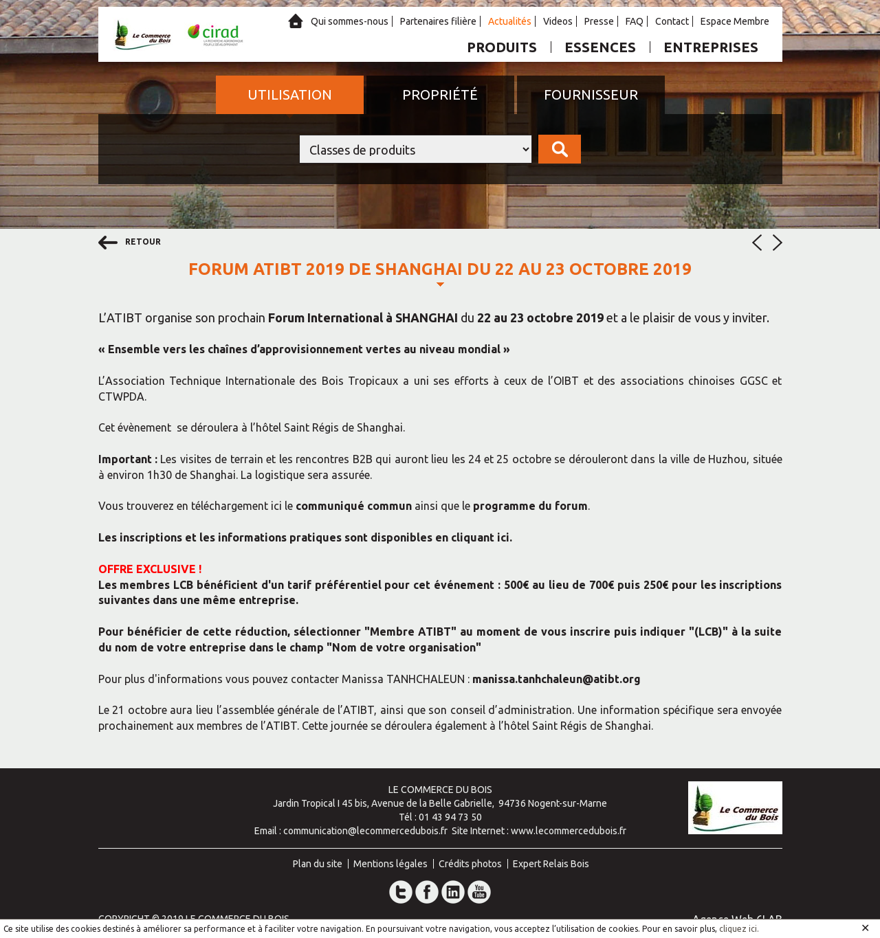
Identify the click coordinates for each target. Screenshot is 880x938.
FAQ (635, 21)
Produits (502, 47)
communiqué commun (354, 506)
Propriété (440, 94)
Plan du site (317, 864)
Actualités (509, 21)
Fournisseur (591, 94)
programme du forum (530, 506)
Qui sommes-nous (349, 21)
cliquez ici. (739, 928)
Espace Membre (735, 21)
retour (129, 242)
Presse (599, 21)
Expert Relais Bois (551, 864)
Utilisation (290, 94)
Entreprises (710, 47)
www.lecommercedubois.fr (568, 830)
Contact (672, 21)
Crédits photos (470, 864)
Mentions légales (390, 864)
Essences (600, 47)
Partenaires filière (438, 21)
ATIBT (124, 317)
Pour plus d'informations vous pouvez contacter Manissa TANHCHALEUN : (285, 679)
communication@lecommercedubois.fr (365, 830)
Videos (558, 21)
